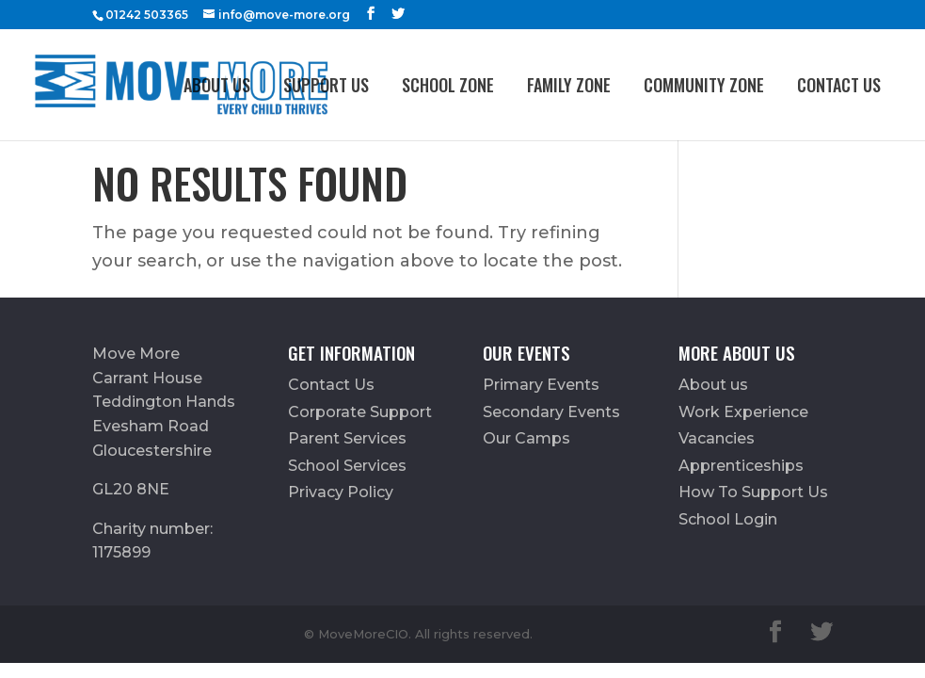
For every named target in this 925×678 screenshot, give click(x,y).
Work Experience (743, 412)
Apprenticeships (741, 466)
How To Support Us (753, 492)
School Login (727, 519)
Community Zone (704, 85)
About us (216, 85)
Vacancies (716, 438)
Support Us (326, 85)
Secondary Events (551, 412)
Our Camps (526, 438)
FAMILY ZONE (569, 85)
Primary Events (541, 385)
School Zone (448, 85)
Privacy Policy (340, 492)
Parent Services (347, 438)
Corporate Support (360, 412)
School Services (347, 466)
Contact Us (839, 85)
